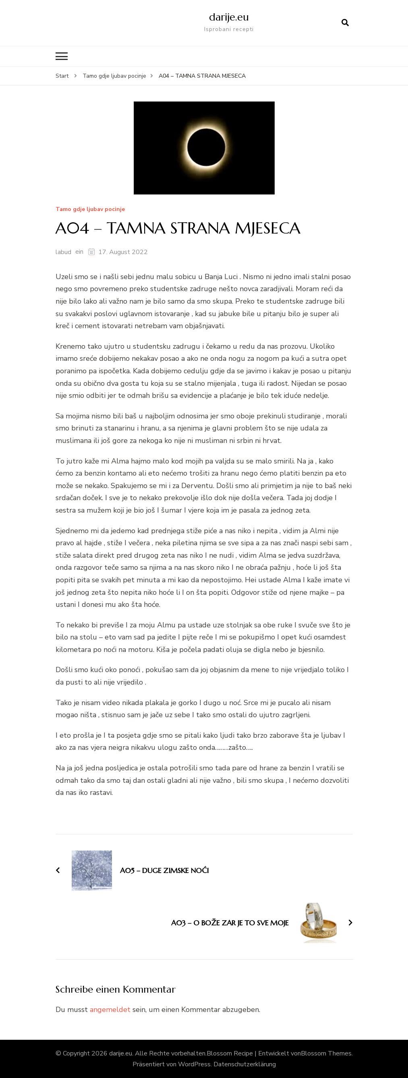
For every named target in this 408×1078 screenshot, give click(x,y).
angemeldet (110, 1009)
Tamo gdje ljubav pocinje (90, 210)
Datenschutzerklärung (244, 1064)
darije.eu (229, 16)
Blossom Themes (326, 1053)
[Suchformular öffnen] (345, 23)
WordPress (194, 1064)
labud (63, 251)
